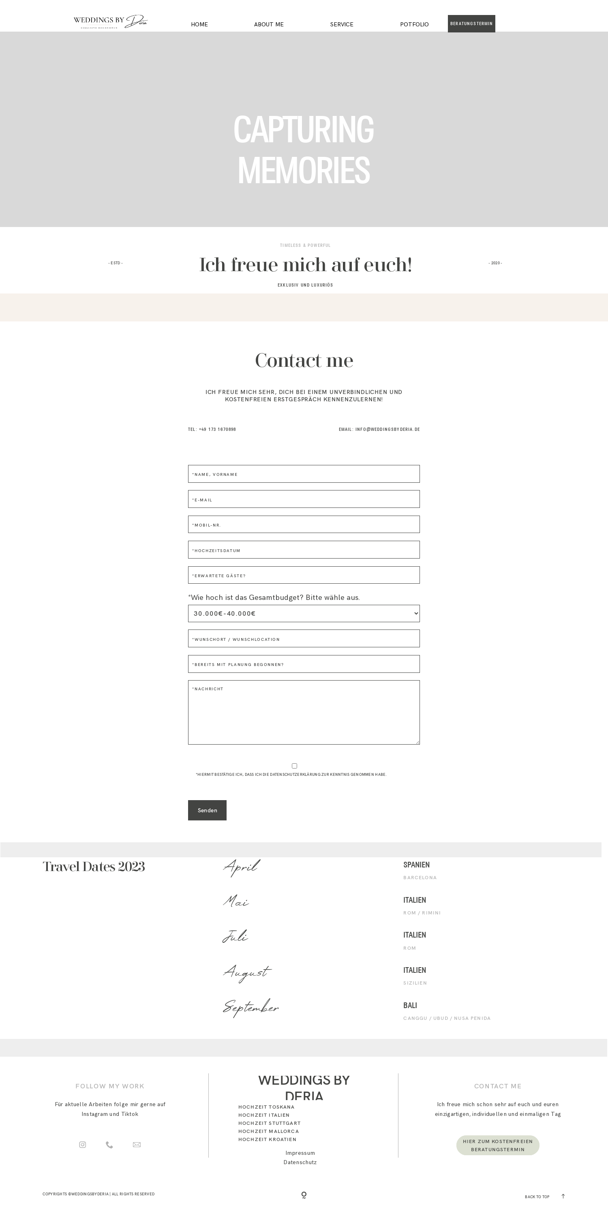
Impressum (300, 1153)
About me (269, 24)
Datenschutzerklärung (295, 774)
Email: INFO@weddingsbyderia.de (379, 429)
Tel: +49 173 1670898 (212, 429)
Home (199, 24)
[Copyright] (304, 1196)
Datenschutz (300, 1162)
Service (341, 24)
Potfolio (414, 24)
